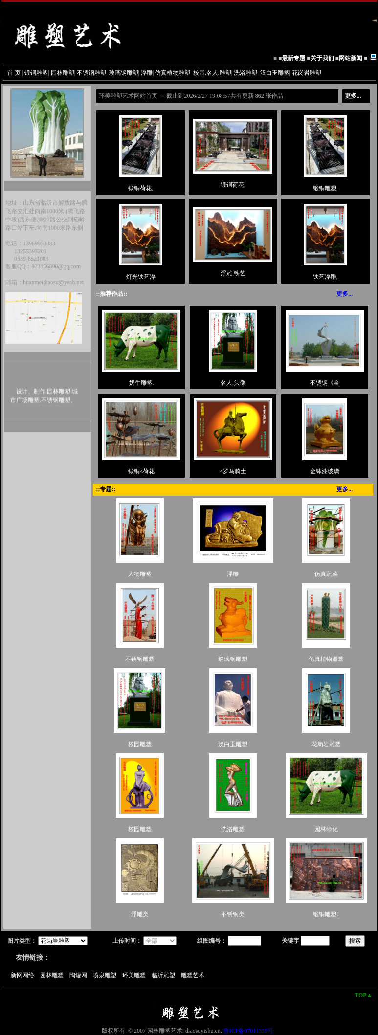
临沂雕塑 (165, 975)
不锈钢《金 (324, 382)
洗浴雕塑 (245, 72)
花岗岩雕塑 (306, 72)
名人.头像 (233, 382)
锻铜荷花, (140, 188)
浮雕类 (140, 914)
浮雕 (147, 72)
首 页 (14, 72)
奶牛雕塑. (141, 382)
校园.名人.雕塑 (212, 72)
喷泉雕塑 (107, 975)
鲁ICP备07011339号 (248, 1030)
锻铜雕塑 (36, 72)
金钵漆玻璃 (324, 471)
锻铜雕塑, (325, 188)
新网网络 (25, 975)
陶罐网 (80, 975)
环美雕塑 (136, 975)
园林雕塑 (62, 72)
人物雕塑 (140, 574)
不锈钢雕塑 (91, 72)
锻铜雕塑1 (326, 914)
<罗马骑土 (233, 471)
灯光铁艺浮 (141, 276)
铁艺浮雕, (325, 276)
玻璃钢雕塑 (123, 72)
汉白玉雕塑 (274, 72)
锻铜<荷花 (141, 471)
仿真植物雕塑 (172, 72)
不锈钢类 (233, 914)
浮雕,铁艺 (233, 273)
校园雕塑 (140, 744)
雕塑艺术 (195, 975)
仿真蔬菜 (326, 574)
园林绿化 (326, 829)
